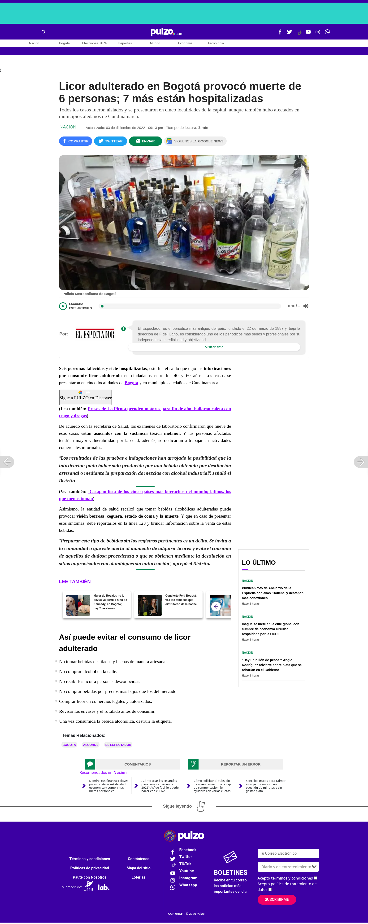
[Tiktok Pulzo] (299, 34)
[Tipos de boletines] (288, 868)
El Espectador (118, 746)
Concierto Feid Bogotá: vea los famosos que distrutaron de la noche (181, 601)
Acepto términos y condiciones (285, 879)
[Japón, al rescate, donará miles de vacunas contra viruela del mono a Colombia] (222, 607)
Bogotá (64, 43)
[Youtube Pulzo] (308, 34)
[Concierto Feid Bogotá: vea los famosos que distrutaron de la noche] (150, 607)
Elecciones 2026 (94, 43)
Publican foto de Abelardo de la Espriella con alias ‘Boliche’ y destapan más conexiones (273, 594)
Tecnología (215, 43)
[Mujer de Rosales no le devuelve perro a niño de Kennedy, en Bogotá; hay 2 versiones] (78, 607)
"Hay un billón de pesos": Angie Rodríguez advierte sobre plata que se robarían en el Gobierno (272, 666)
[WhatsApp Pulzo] (327, 34)
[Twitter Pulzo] (289, 34)
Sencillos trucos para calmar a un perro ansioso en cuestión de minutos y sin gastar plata (266, 787)
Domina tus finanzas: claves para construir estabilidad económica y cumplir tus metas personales (108, 787)
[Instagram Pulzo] (318, 34)
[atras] (216, 608)
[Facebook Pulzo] (280, 34)
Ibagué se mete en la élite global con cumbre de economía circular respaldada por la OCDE (270, 630)
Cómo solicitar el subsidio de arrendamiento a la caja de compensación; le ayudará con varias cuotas (212, 787)
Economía (185, 43)
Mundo (155, 43)
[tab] (132, 766)
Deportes (125, 43)
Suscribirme (277, 901)
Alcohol (90, 746)
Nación (34, 43)
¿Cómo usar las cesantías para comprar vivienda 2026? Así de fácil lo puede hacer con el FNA (160, 787)
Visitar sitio (214, 348)
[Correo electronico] (288, 855)
